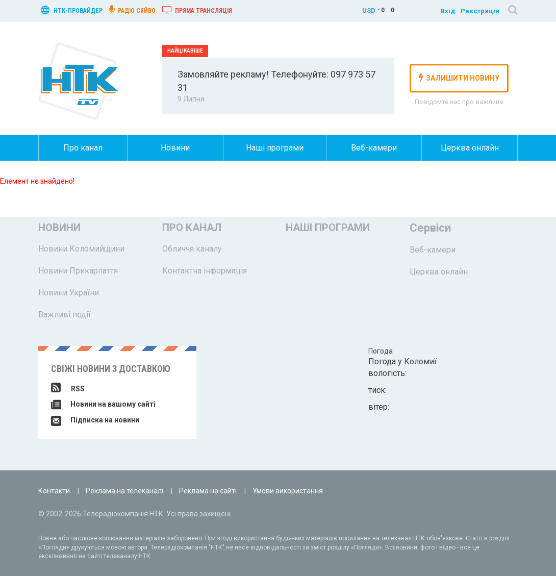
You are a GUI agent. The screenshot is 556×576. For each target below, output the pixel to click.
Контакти (54, 491)
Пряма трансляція (197, 9)
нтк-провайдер (72, 10)
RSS (68, 389)
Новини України (68, 292)
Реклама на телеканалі (124, 491)
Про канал (83, 148)
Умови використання (287, 491)
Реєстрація (480, 11)
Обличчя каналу (192, 249)
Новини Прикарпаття (78, 271)
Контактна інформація (204, 271)
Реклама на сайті (208, 491)
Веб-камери (374, 148)
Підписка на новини (95, 420)
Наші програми (275, 148)
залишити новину (459, 77)
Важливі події (64, 314)
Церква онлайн (470, 148)
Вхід (447, 11)
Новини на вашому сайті (103, 404)
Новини (175, 148)
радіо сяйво (132, 9)
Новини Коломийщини (81, 249)
